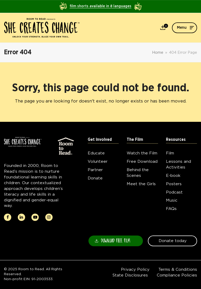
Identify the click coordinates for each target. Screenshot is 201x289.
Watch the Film (142, 152)
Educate (96, 152)
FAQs (171, 208)
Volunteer (98, 161)
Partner (95, 169)
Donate (95, 178)
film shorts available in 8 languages (100, 6)
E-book (173, 175)
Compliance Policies (177, 275)
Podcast (174, 192)
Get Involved (100, 139)
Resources (176, 139)
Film (170, 152)
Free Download (142, 161)
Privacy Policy (135, 269)
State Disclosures (130, 275)
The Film (135, 139)
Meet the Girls (141, 183)
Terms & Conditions (177, 269)
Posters (174, 183)
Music (171, 200)
